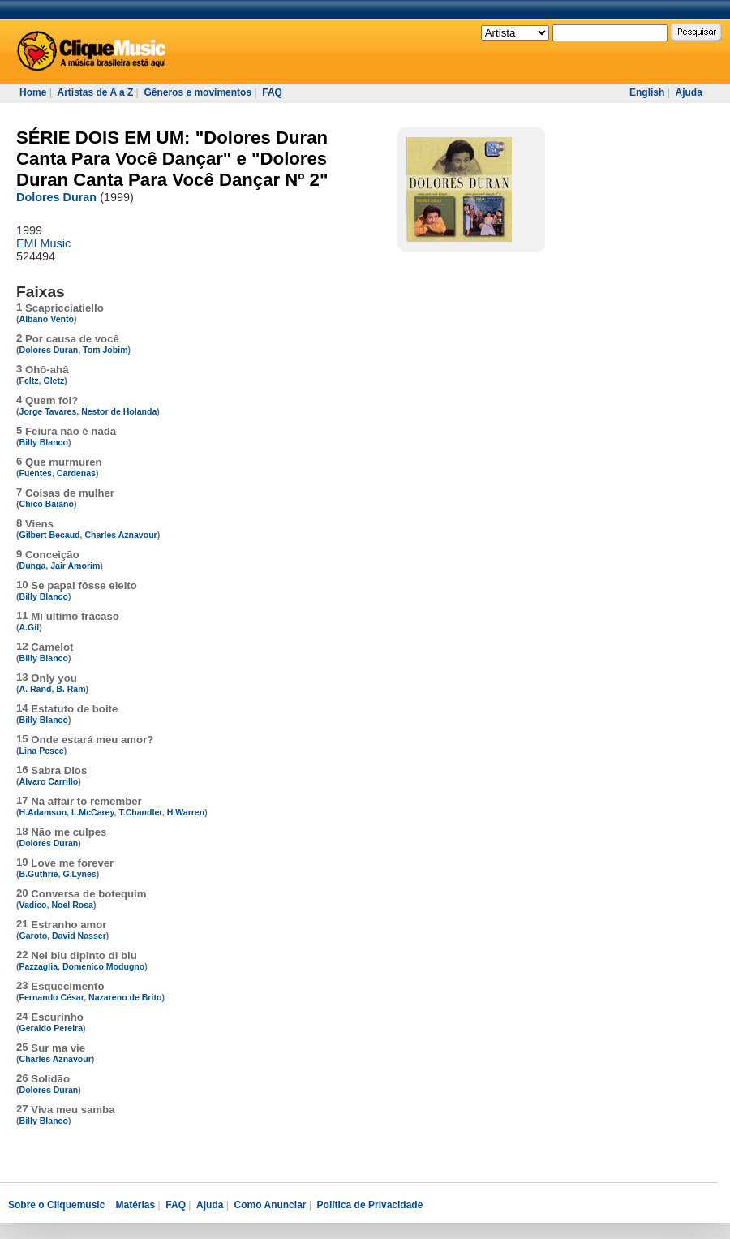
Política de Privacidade (370, 1205)
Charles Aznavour (120, 535)
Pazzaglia (38, 966)
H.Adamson (43, 812)
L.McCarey (92, 812)
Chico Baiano (46, 504)
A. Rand (35, 689)
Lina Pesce (41, 750)
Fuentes (35, 473)
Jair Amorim (75, 565)
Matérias (135, 1205)
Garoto (33, 935)
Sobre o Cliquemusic (56, 1205)
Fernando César (51, 997)
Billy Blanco (43, 442)
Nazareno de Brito (124, 997)
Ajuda (688, 92)
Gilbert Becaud (49, 535)
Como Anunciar (270, 1205)
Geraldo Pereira (51, 1028)
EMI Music (43, 243)
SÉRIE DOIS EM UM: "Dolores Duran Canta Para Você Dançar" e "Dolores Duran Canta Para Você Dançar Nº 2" (172, 158)
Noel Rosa (72, 905)
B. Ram (70, 689)
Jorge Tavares (48, 411)
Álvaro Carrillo (49, 781)
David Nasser (79, 935)
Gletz (53, 380)
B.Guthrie (38, 874)
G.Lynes (79, 874)
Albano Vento (46, 319)
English (646, 92)
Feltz (29, 380)
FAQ (272, 92)
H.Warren (186, 812)
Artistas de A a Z (95, 92)
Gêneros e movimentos (197, 92)
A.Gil (29, 627)
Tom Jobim (105, 350)
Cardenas (76, 473)
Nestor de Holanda (119, 411)
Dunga (32, 565)
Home (32, 92)
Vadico (33, 905)
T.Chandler (139, 812)
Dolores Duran (56, 197)
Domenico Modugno (103, 966)
